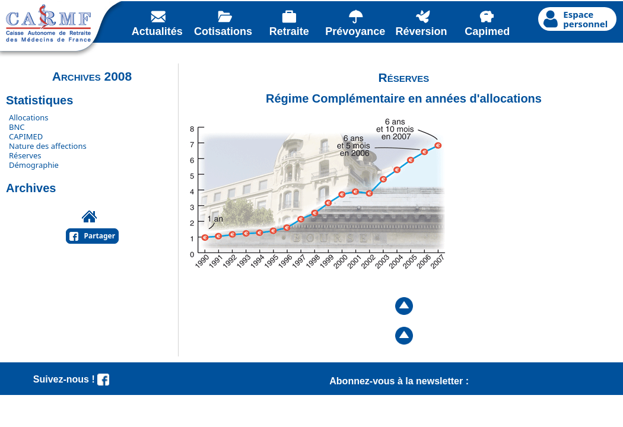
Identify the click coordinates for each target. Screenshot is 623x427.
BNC (17, 127)
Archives (31, 188)
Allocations (29, 117)
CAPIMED (26, 136)
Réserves (25, 155)
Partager (100, 236)
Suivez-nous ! (71, 379)
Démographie (34, 165)
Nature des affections (48, 146)
